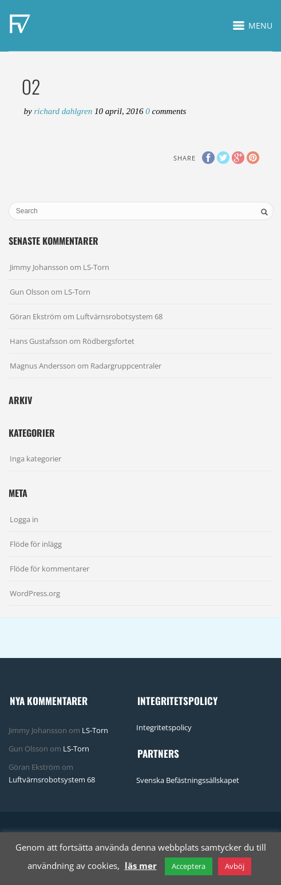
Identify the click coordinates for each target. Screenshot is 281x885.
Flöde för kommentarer (49, 568)
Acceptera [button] (188, 866)
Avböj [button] (234, 866)
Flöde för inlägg (36, 544)
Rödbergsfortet (108, 341)
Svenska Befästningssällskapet (187, 780)
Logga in (24, 519)
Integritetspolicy (164, 727)
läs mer (141, 865)
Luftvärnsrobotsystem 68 (119, 316)
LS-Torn (96, 267)
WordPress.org (35, 593)
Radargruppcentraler (125, 366)
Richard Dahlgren (64, 111)
